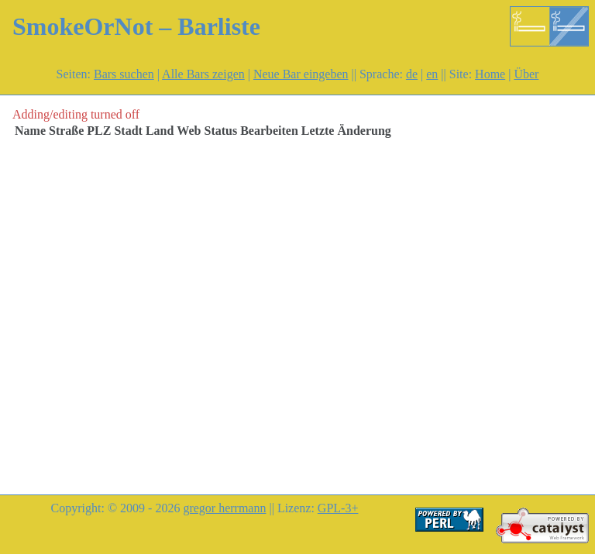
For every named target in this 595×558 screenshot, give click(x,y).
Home (490, 74)
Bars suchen (124, 74)
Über (526, 74)
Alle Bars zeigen (203, 74)
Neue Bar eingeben (301, 74)
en (432, 74)
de (412, 74)
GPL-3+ (338, 508)
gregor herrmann (224, 508)
